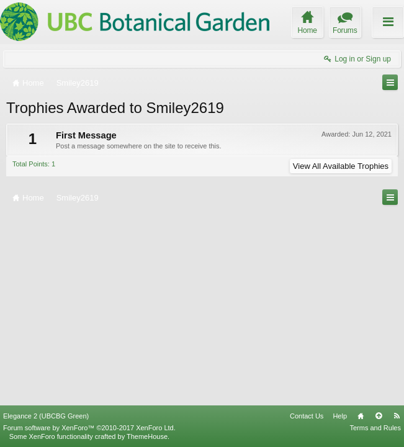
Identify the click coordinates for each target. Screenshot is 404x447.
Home (360, 416)
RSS (396, 416)
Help (340, 416)
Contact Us (306, 416)
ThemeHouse (147, 436)
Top (378, 416)
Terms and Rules (375, 427)
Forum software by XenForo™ (89, 427)
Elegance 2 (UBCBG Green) (46, 416)
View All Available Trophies (340, 166)
